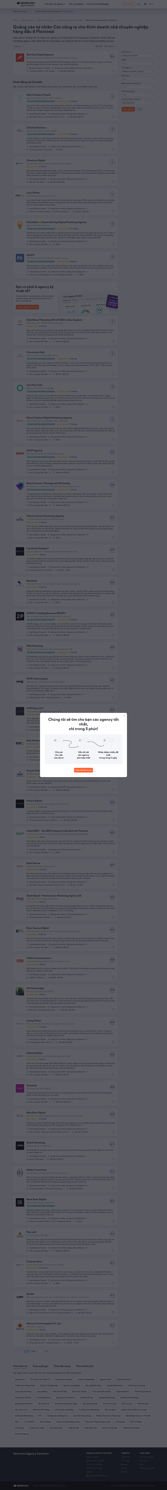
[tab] (20, 1366)
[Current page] (40, 1351)
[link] (76, 4)
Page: (33, 1351)
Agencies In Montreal (45, 20)
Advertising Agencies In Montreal (69, 20)
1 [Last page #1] (47, 1351)
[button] (139, 4)
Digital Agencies (27, 20)
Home (15, 20)
